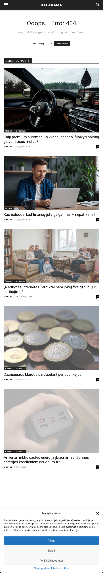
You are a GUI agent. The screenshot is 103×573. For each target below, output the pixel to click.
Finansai (8, 208)
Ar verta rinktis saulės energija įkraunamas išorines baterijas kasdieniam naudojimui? (46, 459)
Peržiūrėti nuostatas (52, 560)
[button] (97, 513)
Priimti (51, 540)
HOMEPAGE (62, 43)
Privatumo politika (60, 568)
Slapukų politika (41, 568)
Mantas (8, 146)
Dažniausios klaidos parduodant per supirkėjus (42, 374)
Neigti (51, 550)
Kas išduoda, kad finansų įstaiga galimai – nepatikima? (49, 214)
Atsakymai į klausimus (15, 131)
